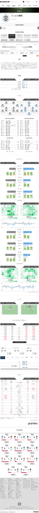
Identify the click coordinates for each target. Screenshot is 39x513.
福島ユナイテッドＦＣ (19, 480)
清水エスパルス (2, 489)
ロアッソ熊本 (17, 496)
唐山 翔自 (8, 149)
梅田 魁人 (8, 135)
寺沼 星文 (8, 147)
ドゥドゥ (26, 134)
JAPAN (19, 5)
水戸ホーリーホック (9, 47)
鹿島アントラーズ (2, 480)
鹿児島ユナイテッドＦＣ (19, 497)
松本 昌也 (27, 131)
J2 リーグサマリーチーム (26, 483)
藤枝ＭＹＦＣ (10, 493)
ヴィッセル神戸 (2, 494)
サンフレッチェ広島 (3, 496)
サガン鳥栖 (9, 496)
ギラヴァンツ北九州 (18, 495)
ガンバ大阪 (2, 492)
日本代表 (32, 481)
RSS (37, 55)
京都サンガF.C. (2, 491)
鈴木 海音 (27, 123)
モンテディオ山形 (10, 484)
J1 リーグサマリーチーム (26, 480)
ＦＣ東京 (1, 485)
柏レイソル (2, 484)
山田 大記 (27, 132)
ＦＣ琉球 (17, 498)
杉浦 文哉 (8, 132)
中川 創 (26, 125)
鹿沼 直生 (27, 146)
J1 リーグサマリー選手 (26, 481)
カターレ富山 (10, 491)
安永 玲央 (8, 128)
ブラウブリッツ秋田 (11, 483)
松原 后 (26, 126)
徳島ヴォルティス (10, 494)
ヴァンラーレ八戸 (10, 481)
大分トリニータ (10, 497)
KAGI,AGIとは (33, 485)
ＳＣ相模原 (17, 483)
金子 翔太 (27, 147)
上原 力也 (27, 128)
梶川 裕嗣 (27, 120)
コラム (32, 480)
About (30, 5)
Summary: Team (8, 6)
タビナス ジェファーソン (11, 125)
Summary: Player (14, 6)
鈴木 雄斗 (27, 122)
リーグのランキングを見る (19, 342)
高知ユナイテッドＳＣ (19, 494)
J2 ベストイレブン (26, 485)
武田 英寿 (8, 131)
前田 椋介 (8, 129)
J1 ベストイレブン (26, 482)
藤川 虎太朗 (27, 144)
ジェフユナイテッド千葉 (3, 483)
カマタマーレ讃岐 (18, 492)
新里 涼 (7, 146)
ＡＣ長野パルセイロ (18, 485)
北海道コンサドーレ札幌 (11, 480)
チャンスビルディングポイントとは (32, 344)
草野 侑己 (8, 134)
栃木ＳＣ (17, 481)
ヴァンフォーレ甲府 (11, 489)
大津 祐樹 (27, 135)
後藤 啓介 (27, 149)
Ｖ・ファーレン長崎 (3, 498)
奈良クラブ (17, 489)
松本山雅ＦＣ (17, 484)
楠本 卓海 (8, 123)
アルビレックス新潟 (11, 490)
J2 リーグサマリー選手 (26, 484)
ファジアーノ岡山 (2, 495)
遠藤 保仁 (27, 129)
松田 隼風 (8, 126)
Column (24, 5)
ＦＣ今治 (9, 495)
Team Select (35, 5)
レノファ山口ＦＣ (18, 491)
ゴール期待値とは (33, 489)
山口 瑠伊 (8, 120)
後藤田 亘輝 (8, 122)
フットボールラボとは (34, 482)
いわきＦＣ (9, 485)
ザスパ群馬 (17, 482)
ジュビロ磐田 (27, 47)
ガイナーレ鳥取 (18, 490)
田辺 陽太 (8, 141)
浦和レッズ (2, 482)
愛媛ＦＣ (17, 493)
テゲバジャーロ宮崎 (11, 498)
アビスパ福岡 (2, 497)
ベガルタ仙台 (10, 482)
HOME (3, 5)
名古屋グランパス (2, 490)
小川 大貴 (27, 141)
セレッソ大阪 (2, 493)
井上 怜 (7, 144)
